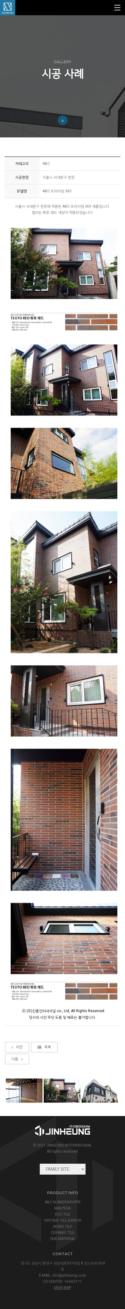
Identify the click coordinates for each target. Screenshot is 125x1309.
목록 (44, 1080)
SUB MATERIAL (62, 1239)
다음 (17, 1092)
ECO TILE (62, 1214)
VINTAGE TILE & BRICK (62, 1220)
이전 (17, 1080)
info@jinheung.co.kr (69, 1275)
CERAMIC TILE (63, 1233)
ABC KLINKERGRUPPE (63, 1202)
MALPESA (62, 1208)
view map (62, 1287)
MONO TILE (62, 1226)
